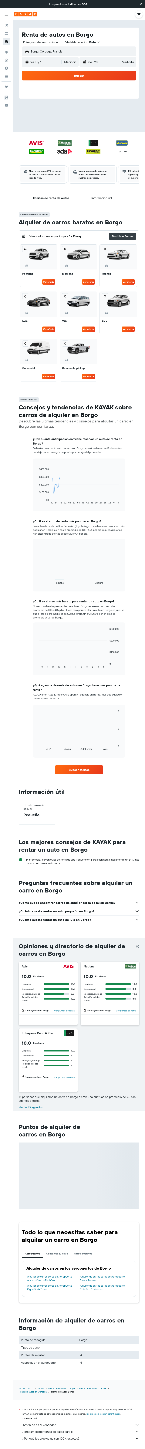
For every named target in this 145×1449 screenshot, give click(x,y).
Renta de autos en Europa (61, 1388)
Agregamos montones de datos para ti (80, 1431)
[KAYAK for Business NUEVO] (6, 76)
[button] (141, 4)
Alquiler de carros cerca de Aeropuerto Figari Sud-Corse (49, 1287)
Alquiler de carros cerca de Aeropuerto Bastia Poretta (102, 1278)
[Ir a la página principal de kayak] (25, 14)
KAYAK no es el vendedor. (80, 1425)
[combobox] (41, 42)
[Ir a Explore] (6, 52)
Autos (41, 1388)
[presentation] (137, 946)
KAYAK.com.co (26, 1388)
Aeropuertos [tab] (32, 1253)
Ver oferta (48, 281)
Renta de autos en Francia (92, 1388)
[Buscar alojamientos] (6, 33)
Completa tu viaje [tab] (57, 1253)
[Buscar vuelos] (6, 25)
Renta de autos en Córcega (33, 1391)
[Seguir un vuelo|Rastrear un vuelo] (6, 60)
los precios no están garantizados (103, 1413)
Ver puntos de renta (64, 1010)
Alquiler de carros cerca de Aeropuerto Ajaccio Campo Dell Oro (49, 1278)
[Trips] (6, 87)
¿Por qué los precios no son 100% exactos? (80, 1438)
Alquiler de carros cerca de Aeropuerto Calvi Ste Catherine (102, 1287)
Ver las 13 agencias (31, 1107)
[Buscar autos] (6, 41)
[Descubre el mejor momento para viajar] (6, 68)
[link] (79, 769)
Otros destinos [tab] (83, 1253)
